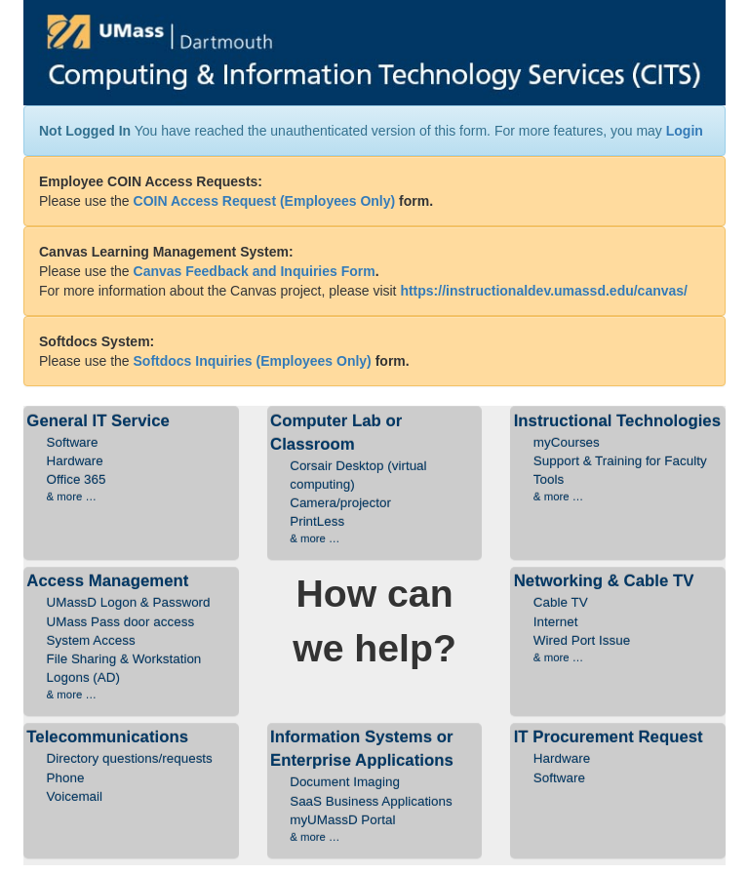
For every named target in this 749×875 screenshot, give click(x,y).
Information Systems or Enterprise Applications (374, 786)
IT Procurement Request (618, 757)
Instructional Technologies (618, 458)
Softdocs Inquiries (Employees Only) (253, 361)
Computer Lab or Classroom (374, 479)
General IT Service (130, 458)
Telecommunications (130, 767)
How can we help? (374, 621)
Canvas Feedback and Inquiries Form (254, 271)
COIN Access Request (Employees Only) (265, 201)
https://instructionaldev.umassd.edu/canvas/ (544, 290)
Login (684, 131)
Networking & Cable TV (618, 618)
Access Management (130, 637)
